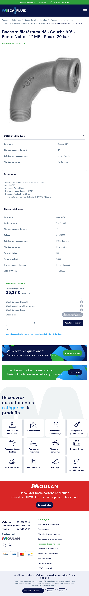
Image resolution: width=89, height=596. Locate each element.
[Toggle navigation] (85, 10)
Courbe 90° (63, 144)
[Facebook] (4, 545)
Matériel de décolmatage (55, 432)
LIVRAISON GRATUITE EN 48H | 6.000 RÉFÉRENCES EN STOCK (44, 2)
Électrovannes (33, 431)
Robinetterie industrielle (12, 432)
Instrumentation (12, 467)
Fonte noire (63, 162)
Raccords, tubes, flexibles (12, 450)
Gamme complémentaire (77, 468)
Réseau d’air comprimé (55, 450)
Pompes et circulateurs (33, 450)
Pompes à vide (76, 449)
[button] (72, 353)
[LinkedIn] (10, 545)
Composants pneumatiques (76, 432)
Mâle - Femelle (64, 156)
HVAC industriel (34, 467)
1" (59, 150)
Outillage (55, 467)
